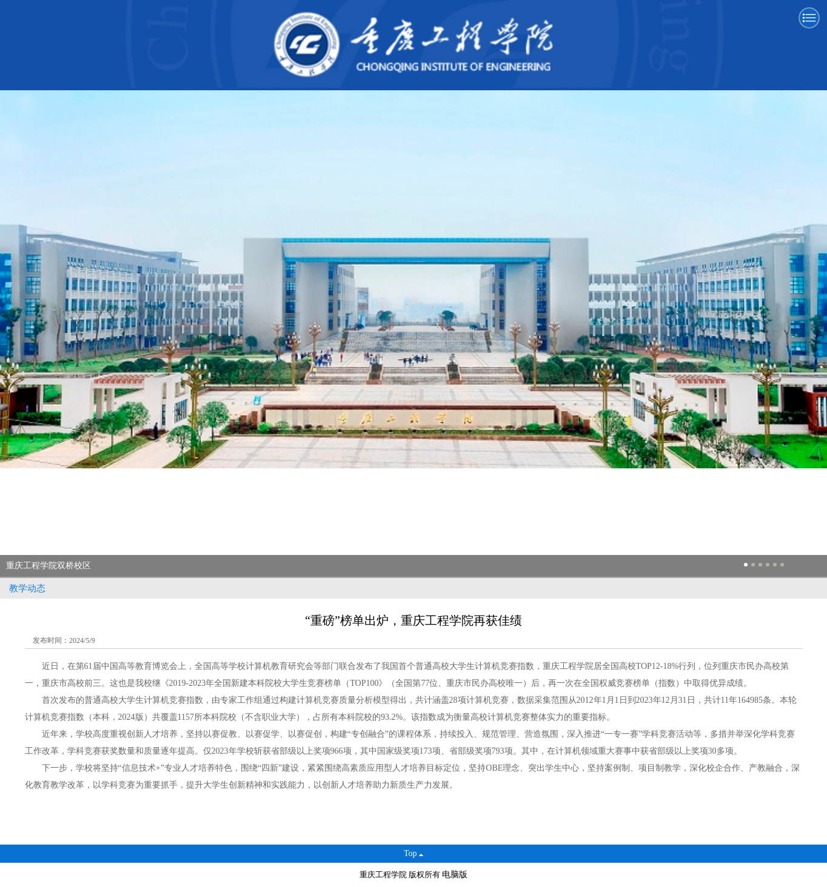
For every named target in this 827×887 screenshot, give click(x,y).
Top (413, 853)
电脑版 (454, 874)
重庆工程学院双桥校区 (48, 565)
